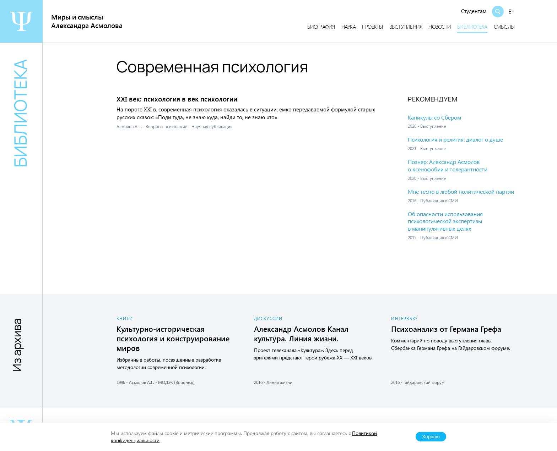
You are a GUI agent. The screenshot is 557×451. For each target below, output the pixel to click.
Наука (348, 26)
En (511, 11)
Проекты (372, 26)
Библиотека (472, 26)
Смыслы (504, 26)
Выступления (405, 26)
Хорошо (431, 436)
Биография (321, 26)
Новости (439, 26)
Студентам (474, 11)
